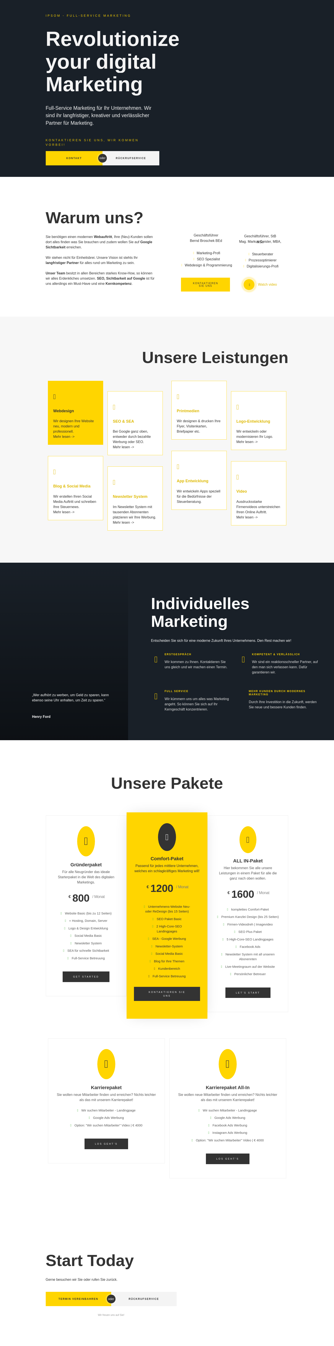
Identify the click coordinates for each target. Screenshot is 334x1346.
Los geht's (106, 1143)
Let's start (248, 992)
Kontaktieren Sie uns (167, 994)
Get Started (86, 976)
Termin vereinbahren (78, 1298)
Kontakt (74, 158)
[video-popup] (249, 284)
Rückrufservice (131, 158)
